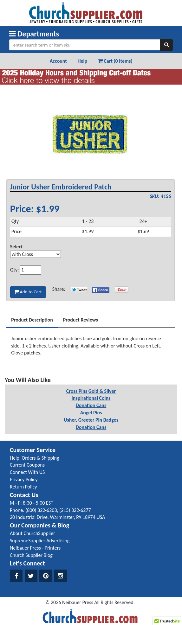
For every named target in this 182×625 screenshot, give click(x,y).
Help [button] (82, 61)
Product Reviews (80, 320)
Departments (34, 33)
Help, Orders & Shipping (34, 458)
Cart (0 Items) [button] (115, 61)
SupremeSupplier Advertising (39, 541)
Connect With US (27, 472)
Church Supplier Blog (31, 555)
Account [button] (58, 61)
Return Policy (23, 487)
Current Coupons (27, 465)
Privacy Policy (24, 479)
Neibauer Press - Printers (35, 548)
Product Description (32, 320)
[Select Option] (35, 254)
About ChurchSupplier (32, 533)
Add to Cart (28, 292)
